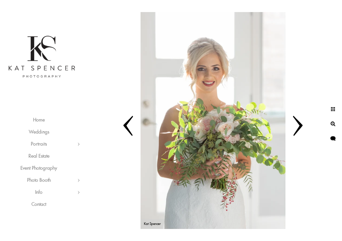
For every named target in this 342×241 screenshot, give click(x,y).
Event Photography (38, 168)
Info (38, 192)
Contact (38, 204)
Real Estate (39, 156)
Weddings (39, 132)
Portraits (39, 144)
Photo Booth (39, 180)
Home (39, 120)
